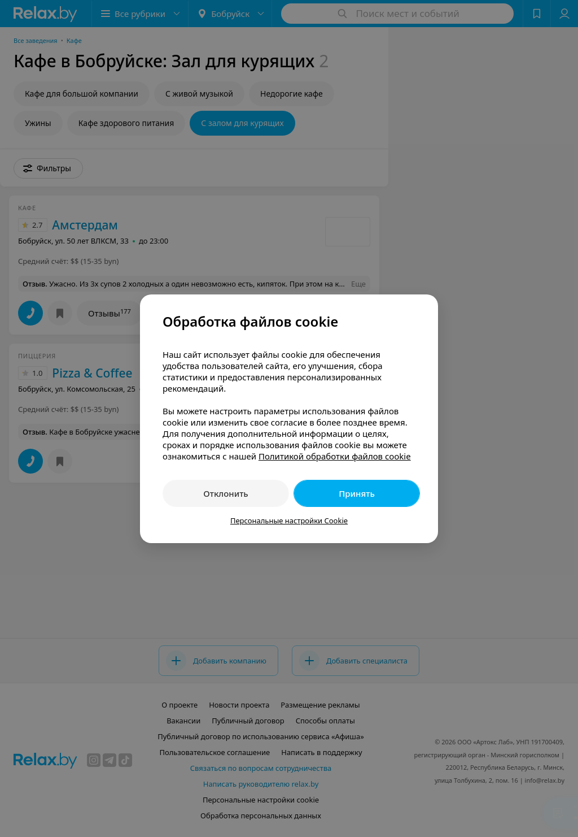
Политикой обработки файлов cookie (335, 456)
